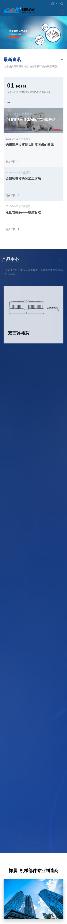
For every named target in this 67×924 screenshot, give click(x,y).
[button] (57, 129)
